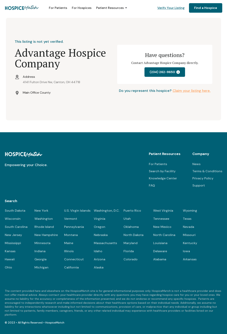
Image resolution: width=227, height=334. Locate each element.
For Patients (58, 8)
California (71, 267)
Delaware (160, 251)
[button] (112, 8)
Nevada (188, 227)
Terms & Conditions (207, 171)
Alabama (159, 259)
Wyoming (190, 210)
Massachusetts (105, 243)
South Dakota (15, 210)
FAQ (152, 185)
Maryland (130, 243)
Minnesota (42, 243)
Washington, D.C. (106, 210)
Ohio (8, 267)
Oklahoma (131, 227)
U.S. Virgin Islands (77, 210)
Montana (71, 235)
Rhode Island (44, 227)
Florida (128, 251)
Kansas (10, 251)
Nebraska (101, 235)
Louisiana (160, 243)
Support (198, 185)
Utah (127, 219)
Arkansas (190, 259)
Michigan (41, 267)
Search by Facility (162, 171)
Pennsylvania (74, 227)
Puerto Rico (132, 210)
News (196, 164)
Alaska (99, 267)
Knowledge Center (163, 178)
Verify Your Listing (171, 8)
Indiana (40, 251)
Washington (43, 219)
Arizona (99, 259)
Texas (187, 219)
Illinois (69, 251)
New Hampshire (46, 235)
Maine (68, 243)
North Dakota (133, 235)
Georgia (40, 259)
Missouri (189, 235)
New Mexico (162, 227)
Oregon (99, 227)
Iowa (186, 251)
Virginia (99, 219)
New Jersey (13, 235)
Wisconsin (13, 219)
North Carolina (164, 235)
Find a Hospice (205, 8)
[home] (22, 8)
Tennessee (161, 219)
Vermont (70, 219)
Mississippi (13, 243)
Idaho (98, 251)
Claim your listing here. (192, 90)
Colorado (130, 259)
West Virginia (163, 210)
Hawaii (10, 259)
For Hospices (81, 8)
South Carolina (16, 227)
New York (41, 210)
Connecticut (74, 259)
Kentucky (190, 243)
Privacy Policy (202, 178)
